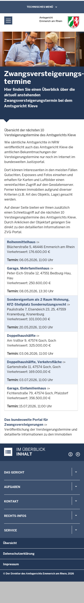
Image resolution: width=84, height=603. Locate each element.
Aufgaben (12, 487)
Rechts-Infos (15, 516)
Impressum (11, 564)
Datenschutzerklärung (19, 553)
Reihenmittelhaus (21, 242)
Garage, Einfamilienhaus (26, 388)
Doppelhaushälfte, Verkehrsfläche (34, 362)
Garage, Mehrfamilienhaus (28, 268)
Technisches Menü (40, 7)
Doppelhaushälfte (21, 336)
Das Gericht (14, 472)
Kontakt (11, 501)
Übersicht (10, 543)
